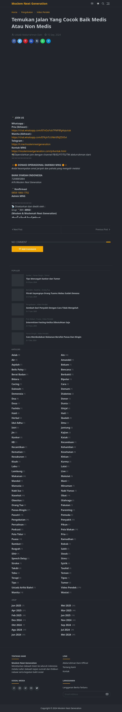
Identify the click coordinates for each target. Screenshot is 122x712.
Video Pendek (42, 304)
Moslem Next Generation (29, 3)
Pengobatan (31, 304)
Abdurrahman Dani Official (75, 663)
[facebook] (14, 688)
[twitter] (37, 688)
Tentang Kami (69, 667)
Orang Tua (46, 290)
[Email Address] (83, 694)
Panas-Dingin (38, 275)
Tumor (46, 275)
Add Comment (27, 249)
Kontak (66, 671)
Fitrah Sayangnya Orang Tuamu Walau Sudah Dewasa (52, 293)
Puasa (39, 319)
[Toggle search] (103, 3)
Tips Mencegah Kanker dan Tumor (43, 278)
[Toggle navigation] (108, 3)
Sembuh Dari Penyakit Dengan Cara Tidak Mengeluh (52, 307)
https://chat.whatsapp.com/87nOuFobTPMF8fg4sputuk (41, 130)
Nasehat (37, 290)
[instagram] (19, 688)
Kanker (29, 275)
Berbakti (29, 290)
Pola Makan (31, 319)
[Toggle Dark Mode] (98, 3)
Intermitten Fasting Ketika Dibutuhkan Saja (48, 322)
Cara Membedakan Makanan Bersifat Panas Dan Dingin (53, 337)
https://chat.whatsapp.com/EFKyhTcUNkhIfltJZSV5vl (39, 137)
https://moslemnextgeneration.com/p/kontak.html (39, 151)
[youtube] (92, 3)
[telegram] (25, 688)
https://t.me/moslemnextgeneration (31, 144)
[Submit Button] (107, 694)
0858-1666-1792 (20, 192)
